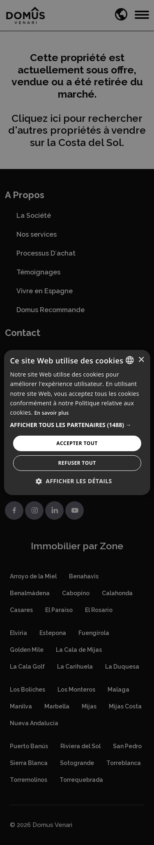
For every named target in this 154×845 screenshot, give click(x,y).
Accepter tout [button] (76, 443)
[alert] (77, 422)
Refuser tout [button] (77, 462)
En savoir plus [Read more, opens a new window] (51, 412)
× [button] (141, 359)
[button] (77, 425)
